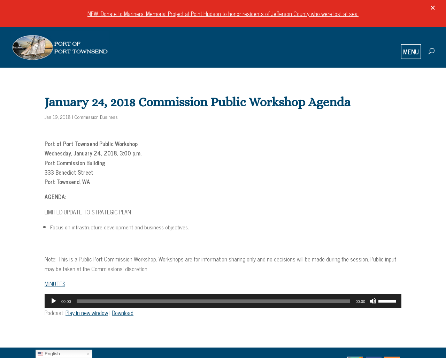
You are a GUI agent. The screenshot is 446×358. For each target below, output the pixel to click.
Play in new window (87, 312)
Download (122, 312)
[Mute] (372, 301)
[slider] (213, 301)
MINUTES (55, 283)
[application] (223, 301)
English (49, 354)
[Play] (53, 301)
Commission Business (96, 117)
